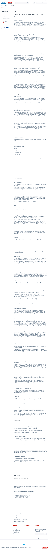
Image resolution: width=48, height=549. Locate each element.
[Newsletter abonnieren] (45, 534)
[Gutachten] (13, 6)
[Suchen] (28, 3)
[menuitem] (22, 3)
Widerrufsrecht (15, 531)
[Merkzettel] (34, 3)
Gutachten (4, 13)
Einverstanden (44, 547)
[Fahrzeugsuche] (7, 6)
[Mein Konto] (39, 3)
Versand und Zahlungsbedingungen (6, 18)
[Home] (2, 6)
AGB (3, 22)
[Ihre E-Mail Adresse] (39, 534)
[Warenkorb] (44, 3)
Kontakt (4, 16)
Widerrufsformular (16, 532)
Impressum (26, 528)
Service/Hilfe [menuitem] (44, 0)
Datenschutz (5, 21)
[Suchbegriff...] (22, 3)
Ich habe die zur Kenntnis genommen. (40, 537)
